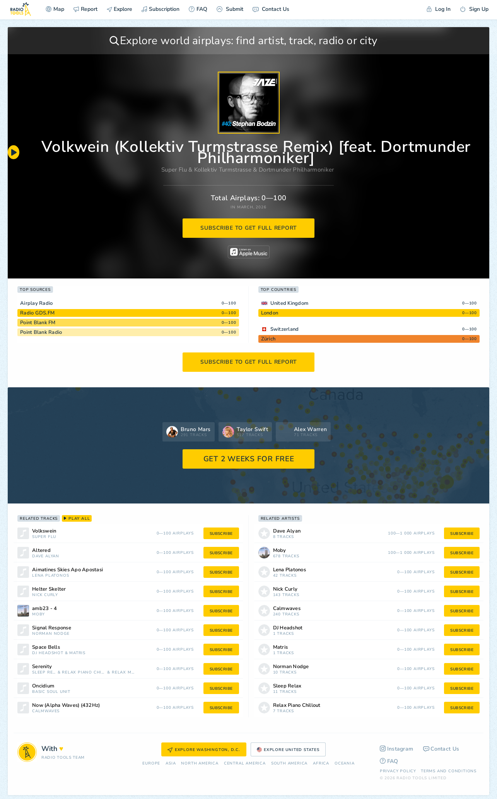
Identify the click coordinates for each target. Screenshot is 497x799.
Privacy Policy (398, 771)
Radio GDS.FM (37, 312)
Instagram (396, 749)
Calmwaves (46, 711)
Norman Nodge (51, 634)
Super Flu (174, 170)
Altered (41, 550)
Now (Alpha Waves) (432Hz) (66, 705)
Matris (77, 653)
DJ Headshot (47, 653)
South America (289, 763)
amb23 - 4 (44, 609)
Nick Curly (45, 595)
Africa (321, 763)
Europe (151, 763)
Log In (439, 9)
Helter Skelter (49, 589)
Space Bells (46, 647)
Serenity (42, 667)
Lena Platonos (50, 576)
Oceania (345, 763)
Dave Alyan (45, 556)
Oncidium (43, 686)
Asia (171, 763)
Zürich (268, 338)
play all (77, 518)
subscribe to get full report (248, 228)
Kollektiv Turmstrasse (222, 170)
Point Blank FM (38, 322)
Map (55, 9)
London (269, 312)
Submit (230, 9)
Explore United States (288, 750)
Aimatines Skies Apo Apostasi (67, 570)
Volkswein (44, 531)
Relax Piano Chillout (84, 672)
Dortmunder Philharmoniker (296, 170)
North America (199, 763)
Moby (38, 614)
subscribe (221, 533)
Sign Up (474, 9)
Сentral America (245, 763)
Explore (119, 9)
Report (85, 9)
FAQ (198, 9)
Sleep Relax (44, 672)
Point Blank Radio (41, 332)
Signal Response (51, 628)
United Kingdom (289, 303)
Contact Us (271, 9)
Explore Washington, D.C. (203, 750)
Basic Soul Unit (51, 692)
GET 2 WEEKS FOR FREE (248, 459)
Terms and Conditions (449, 771)
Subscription (160, 9)
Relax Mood (124, 672)
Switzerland (284, 329)
